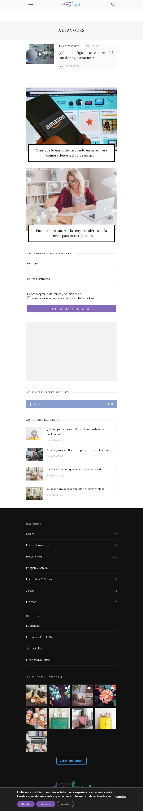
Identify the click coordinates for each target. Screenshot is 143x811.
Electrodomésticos (71, 545)
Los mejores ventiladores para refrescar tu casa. (77, 450)
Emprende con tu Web (40, 637)
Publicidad (33, 625)
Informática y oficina (71, 579)
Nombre (33, 263)
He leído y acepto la (60, 298)
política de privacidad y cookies (74, 298)
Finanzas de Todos (37, 659)
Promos (71, 602)
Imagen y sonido (68, 46)
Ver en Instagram (71, 760)
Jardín (71, 590)
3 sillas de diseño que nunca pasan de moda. (75, 469)
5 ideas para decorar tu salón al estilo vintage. (76, 488)
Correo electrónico (39, 278)
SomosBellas (34, 648)
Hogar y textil (71, 556)
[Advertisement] (71, 351)
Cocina (71, 533)
